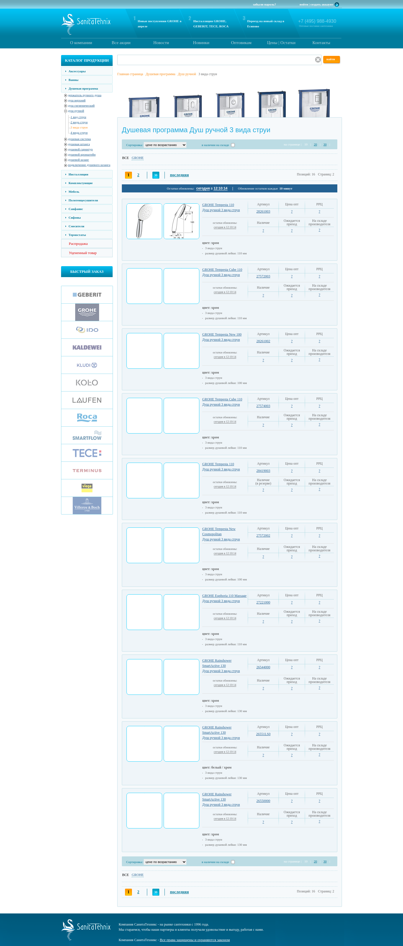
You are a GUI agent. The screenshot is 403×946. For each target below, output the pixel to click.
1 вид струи (78, 117)
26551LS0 (263, 734)
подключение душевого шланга (89, 165)
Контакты (321, 42)
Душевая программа (83, 88)
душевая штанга (79, 144)
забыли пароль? (264, 4)
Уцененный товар (83, 253)
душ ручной (76, 110)
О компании (81, 42)
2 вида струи (79, 122)
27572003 (263, 276)
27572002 (263, 535)
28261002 (263, 341)
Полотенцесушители (83, 200)
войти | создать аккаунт (316, 4)
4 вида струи (79, 132)
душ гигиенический (81, 105)
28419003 (263, 471)
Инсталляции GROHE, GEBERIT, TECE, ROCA (210, 23)
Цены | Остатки (281, 42)
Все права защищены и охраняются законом (195, 940)
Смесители (76, 226)
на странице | (292, 144)
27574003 (263, 406)
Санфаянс (76, 209)
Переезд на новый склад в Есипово (265, 23)
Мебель (74, 191)
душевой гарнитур (80, 149)
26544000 (263, 667)
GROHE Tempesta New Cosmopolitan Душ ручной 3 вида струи (221, 534)
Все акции (121, 42)
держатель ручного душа (84, 95)
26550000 (263, 801)
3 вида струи (79, 127)
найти (330, 59)
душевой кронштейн (82, 154)
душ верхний (77, 100)
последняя (179, 175)
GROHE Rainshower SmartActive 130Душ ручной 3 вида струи (221, 666)
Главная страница (130, 74)
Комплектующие (81, 183)
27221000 (263, 602)
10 (305, 144)
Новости (161, 42)
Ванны (73, 80)
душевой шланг (78, 159)
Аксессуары (77, 71)
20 (315, 144)
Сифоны (75, 217)
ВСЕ (125, 158)
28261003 (263, 211)
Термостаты (77, 234)
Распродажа (78, 243)
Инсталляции (78, 174)
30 (325, 144)
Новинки (201, 42)
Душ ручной (187, 74)
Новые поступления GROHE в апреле (159, 23)
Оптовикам (241, 42)
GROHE (137, 158)
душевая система (79, 139)
